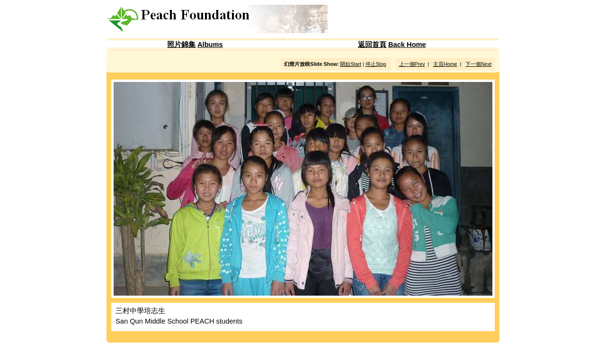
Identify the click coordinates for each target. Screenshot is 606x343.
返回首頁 (372, 44)
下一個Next (478, 64)
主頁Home (445, 64)
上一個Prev (412, 64)
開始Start (350, 64)
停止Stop (375, 64)
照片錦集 (181, 44)
